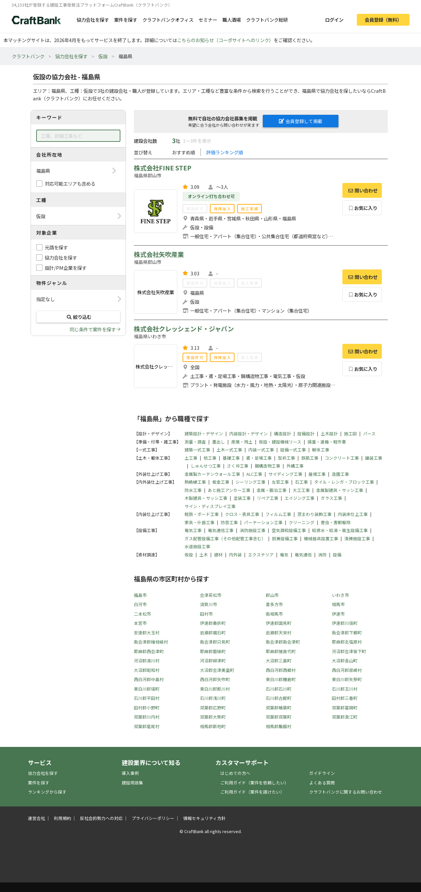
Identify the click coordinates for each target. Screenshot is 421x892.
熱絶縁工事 (195, 482)
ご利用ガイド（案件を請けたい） (252, 792)
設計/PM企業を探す (66, 267)
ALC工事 (254, 474)
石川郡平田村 (147, 698)
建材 (218, 554)
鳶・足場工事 (259, 458)
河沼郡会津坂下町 (349, 651)
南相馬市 (274, 614)
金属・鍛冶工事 (271, 490)
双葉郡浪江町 (345, 717)
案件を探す (125, 19)
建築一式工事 (197, 449)
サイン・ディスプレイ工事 (210, 506)
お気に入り (362, 207)
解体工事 (320, 449)
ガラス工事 (331, 498)
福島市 (140, 595)
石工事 (301, 482)
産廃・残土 (242, 442)
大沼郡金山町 (345, 660)
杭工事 (210, 458)
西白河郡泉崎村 (347, 670)
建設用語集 (132, 782)
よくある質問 (322, 782)
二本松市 (142, 614)
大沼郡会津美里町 (217, 670)
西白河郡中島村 (149, 679)
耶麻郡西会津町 (149, 651)
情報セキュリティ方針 (204, 818)
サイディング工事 (285, 474)
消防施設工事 (252, 530)
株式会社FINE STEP (162, 167)
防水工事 (193, 490)
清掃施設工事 (357, 538)
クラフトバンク (28, 56)
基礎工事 (231, 458)
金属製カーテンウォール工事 (212, 474)
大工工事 (301, 490)
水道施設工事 (197, 546)
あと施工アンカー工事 (229, 490)
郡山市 (272, 595)
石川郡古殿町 (278, 698)
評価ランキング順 (224, 152)
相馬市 (338, 604)
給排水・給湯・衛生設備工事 (340, 530)
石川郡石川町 (278, 689)
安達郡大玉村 (147, 632)
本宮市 (140, 623)
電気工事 (193, 530)
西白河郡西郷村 (281, 670)
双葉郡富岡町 (345, 707)
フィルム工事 (278, 514)
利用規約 (62, 818)
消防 (322, 554)
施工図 (350, 433)
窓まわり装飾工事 (314, 514)
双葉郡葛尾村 (147, 726)
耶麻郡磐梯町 (213, 651)
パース (369, 433)
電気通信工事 (221, 530)
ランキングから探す (47, 792)
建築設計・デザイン (204, 433)
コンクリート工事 (342, 458)
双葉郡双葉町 (278, 717)
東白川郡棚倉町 (281, 679)
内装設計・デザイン (248, 433)
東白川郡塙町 (147, 689)
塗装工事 (242, 498)
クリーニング (301, 522)
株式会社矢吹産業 (159, 254)
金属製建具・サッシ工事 (339, 490)
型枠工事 (286, 458)
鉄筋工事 (309, 458)
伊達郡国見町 (278, 623)
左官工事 (280, 482)
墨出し (218, 442)
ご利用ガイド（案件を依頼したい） (254, 782)
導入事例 (130, 773)
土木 (203, 554)
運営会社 (36, 818)
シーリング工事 (250, 482)
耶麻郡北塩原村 (347, 642)
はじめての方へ (235, 773)
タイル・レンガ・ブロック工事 (344, 482)
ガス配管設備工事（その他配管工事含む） (225, 538)
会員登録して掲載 (300, 121)
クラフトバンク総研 (267, 19)
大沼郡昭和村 (147, 670)
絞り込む (78, 316)
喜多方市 (274, 604)
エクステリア (261, 554)
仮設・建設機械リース (280, 442)
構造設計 (282, 433)
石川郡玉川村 (345, 689)
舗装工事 (373, 458)
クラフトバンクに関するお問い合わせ (345, 792)
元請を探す (56, 247)
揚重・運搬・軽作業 (327, 442)
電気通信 (303, 554)
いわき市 (340, 595)
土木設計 (329, 433)
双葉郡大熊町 (213, 717)
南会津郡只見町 (215, 642)
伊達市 (338, 614)
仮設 (103, 56)
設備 (337, 554)
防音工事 (229, 522)
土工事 (191, 458)
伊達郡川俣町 (345, 623)
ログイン (334, 19)
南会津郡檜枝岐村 (151, 642)
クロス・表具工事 (242, 514)
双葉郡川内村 (147, 717)
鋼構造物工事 (267, 466)
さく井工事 (237, 466)
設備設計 (305, 433)
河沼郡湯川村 (147, 660)
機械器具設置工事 (321, 538)
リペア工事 (267, 498)
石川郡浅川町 (213, 698)
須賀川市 (208, 604)
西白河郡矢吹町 (215, 679)
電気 (284, 554)
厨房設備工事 (285, 538)
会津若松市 (210, 595)
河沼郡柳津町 (213, 660)
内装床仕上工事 (353, 514)
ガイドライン (322, 773)
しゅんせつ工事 (206, 466)
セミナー (208, 19)
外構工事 (295, 466)
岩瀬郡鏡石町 (213, 632)
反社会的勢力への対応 (101, 818)
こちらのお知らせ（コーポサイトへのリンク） (225, 40)
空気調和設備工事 (289, 530)
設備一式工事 (293, 449)
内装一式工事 (261, 449)
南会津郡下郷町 (347, 632)
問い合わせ (362, 190)
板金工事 (220, 482)
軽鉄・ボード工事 (202, 514)
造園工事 (340, 474)
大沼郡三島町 (278, 660)
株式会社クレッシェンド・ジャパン (184, 328)
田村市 (206, 614)
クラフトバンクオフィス (167, 19)
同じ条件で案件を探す (93, 329)
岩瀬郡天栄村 (278, 632)
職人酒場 (231, 19)
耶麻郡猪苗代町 (281, 651)
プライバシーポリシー (153, 818)
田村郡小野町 (147, 707)
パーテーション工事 (263, 522)
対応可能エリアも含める (70, 183)
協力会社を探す (93, 19)
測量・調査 (195, 442)
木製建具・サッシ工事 (206, 498)
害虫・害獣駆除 (336, 522)
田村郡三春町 (345, 698)
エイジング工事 (299, 498)
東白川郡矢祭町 (347, 679)
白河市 (140, 604)
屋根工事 (317, 474)
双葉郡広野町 (213, 707)
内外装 (235, 554)
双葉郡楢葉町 (278, 707)
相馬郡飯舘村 (278, 726)
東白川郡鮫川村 (215, 689)
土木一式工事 (229, 449)
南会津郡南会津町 (283, 642)
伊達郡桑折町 (213, 623)
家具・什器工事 (199, 522)
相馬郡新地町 (213, 726)
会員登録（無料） (383, 19)
